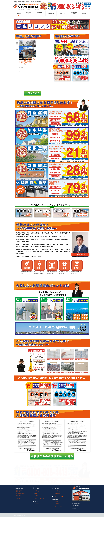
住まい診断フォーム (58, 524)
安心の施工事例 (19, 531)
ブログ (21, 90)
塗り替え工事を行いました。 (25, 114)
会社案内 (56, 536)
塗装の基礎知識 (19, 524)
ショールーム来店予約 (58, 531)
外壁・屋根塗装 (24, 86)
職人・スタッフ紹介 (58, 539)
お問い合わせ (57, 528)
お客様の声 (18, 533)
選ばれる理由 (18, 526)
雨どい (36, 528)
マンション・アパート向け (40, 533)
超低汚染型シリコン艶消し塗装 (42, 112)
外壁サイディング (38, 524)
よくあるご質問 (57, 526)
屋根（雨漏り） (38, 526)
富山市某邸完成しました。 (42, 87)
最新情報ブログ (57, 537)
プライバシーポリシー (59, 541)
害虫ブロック (37, 538)
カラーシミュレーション (20, 528)
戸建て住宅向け (38, 531)
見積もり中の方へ (19, 529)
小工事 (36, 529)
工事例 (24, 90)
